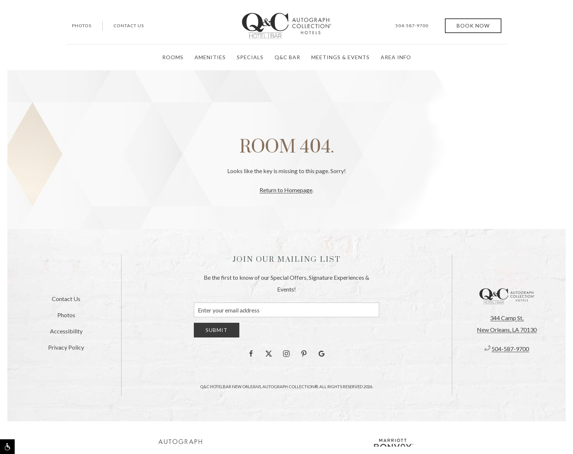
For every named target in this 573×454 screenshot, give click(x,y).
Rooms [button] (173, 57)
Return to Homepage (286, 189)
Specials (250, 57)
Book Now (473, 25)
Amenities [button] (210, 57)
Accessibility (66, 331)
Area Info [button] (396, 57)
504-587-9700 (411, 25)
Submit (217, 330)
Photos (81, 25)
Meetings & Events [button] (340, 57)
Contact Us (128, 25)
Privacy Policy (66, 347)
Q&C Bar (287, 57)
